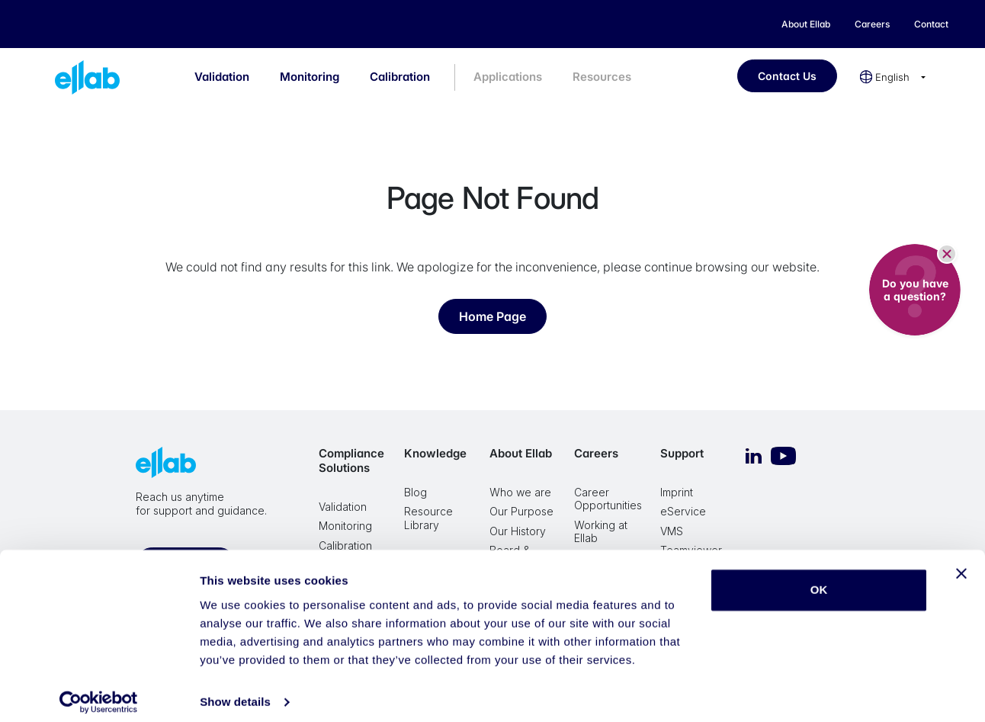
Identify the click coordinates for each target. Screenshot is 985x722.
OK (819, 579)
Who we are (520, 492)
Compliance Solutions (351, 460)
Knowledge (435, 453)
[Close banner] (961, 563)
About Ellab (520, 453)
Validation (221, 76)
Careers (596, 453)
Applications (507, 76)
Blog (415, 492)
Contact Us (787, 75)
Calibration (400, 76)
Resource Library (428, 518)
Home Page (492, 316)
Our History (517, 531)
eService (683, 511)
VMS (671, 531)
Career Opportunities (608, 499)
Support (682, 453)
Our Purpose (521, 511)
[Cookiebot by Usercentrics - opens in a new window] (98, 692)
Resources (602, 76)
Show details (235, 691)
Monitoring (309, 76)
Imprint (676, 492)
